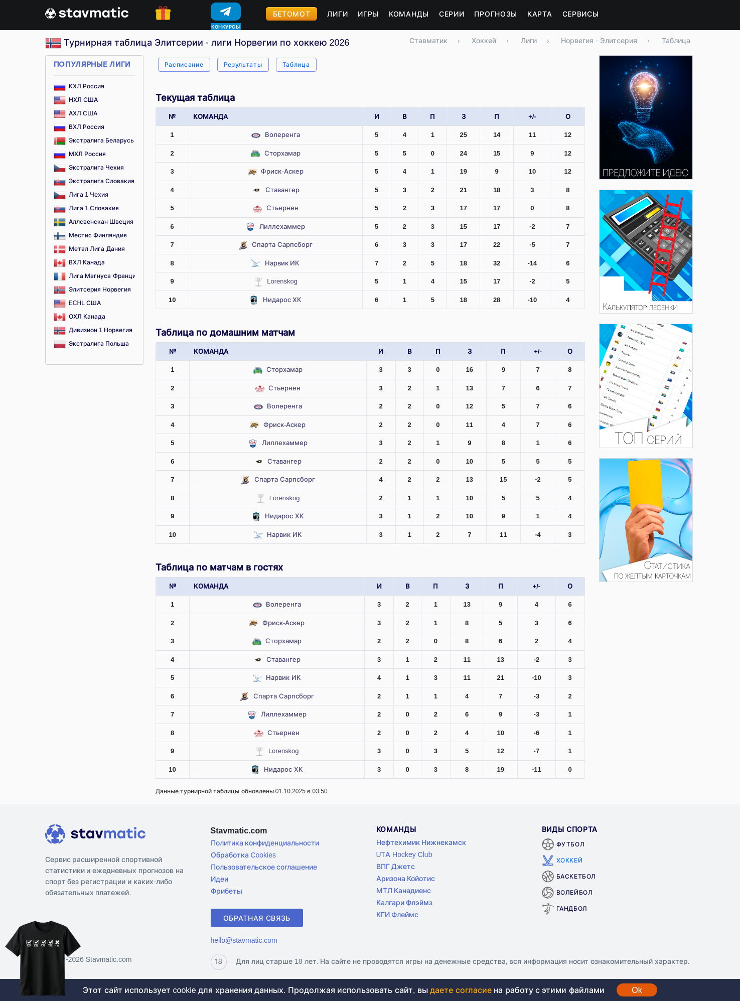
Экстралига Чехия (89, 167)
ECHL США (77, 303)
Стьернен (282, 208)
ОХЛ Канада (80, 316)
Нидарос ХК (282, 300)
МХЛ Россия (80, 154)
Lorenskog (282, 281)
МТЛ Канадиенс (403, 890)
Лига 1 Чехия (81, 194)
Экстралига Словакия (94, 181)
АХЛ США (76, 113)
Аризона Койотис (405, 878)
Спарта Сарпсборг (282, 244)
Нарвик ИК (282, 263)
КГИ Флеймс (397, 914)
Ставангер (282, 190)
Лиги (337, 14)
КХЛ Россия (79, 86)
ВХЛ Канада (79, 262)
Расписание (184, 64)
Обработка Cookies (243, 854)
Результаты (243, 64)
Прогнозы (495, 14)
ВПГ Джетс (395, 866)
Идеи (219, 879)
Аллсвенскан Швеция (94, 221)
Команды (409, 14)
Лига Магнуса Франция (96, 275)
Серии (452, 14)
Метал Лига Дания (89, 248)
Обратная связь (257, 918)
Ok (637, 990)
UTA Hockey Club (404, 854)
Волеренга (282, 134)
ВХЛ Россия (79, 126)
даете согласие (460, 990)
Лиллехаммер (282, 226)
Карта (539, 14)
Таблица (296, 64)
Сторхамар (282, 153)
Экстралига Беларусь (94, 140)
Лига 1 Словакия (86, 208)
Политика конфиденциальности (265, 842)
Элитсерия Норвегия (92, 289)
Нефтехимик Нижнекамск (421, 842)
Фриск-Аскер (282, 171)
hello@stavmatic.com (244, 940)
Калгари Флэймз (404, 902)
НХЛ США (76, 99)
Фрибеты (226, 891)
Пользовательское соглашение (264, 867)
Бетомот (292, 14)
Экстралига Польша (91, 343)
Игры (368, 14)
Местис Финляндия (90, 235)
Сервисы (580, 14)
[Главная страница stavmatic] (87, 12)
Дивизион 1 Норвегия (93, 330)
